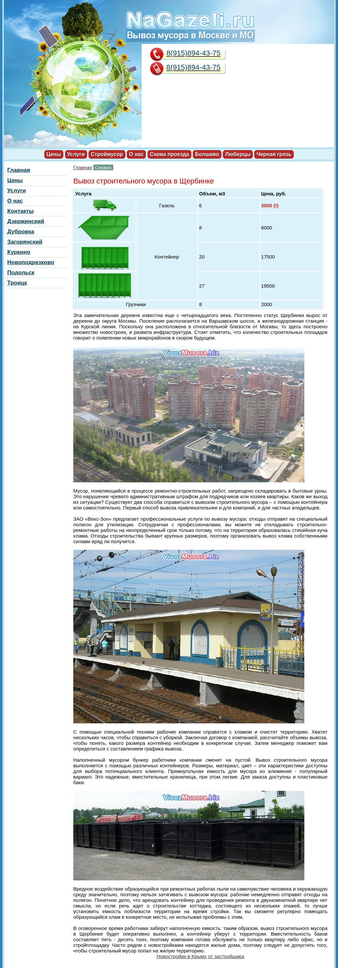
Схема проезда (169, 154)
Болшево (207, 154)
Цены (54, 154)
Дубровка (20, 231)
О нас (136, 154)
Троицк (17, 283)
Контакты (20, 211)
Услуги (76, 154)
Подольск (20, 272)
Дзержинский (25, 221)
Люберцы (238, 154)
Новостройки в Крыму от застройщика (200, 956)
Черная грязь (273, 154)
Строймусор (107, 154)
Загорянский (25, 242)
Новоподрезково (30, 262)
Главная (82, 167)
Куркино (18, 252)
